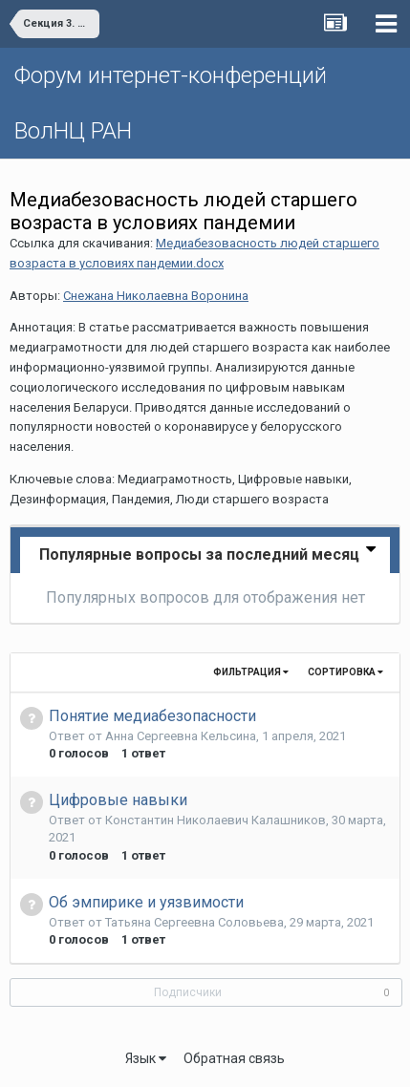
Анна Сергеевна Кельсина (180, 736)
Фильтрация (251, 672)
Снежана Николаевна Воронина (155, 295)
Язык (145, 1058)
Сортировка (345, 672)
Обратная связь (234, 1058)
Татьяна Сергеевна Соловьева (194, 922)
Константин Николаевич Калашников (215, 820)
